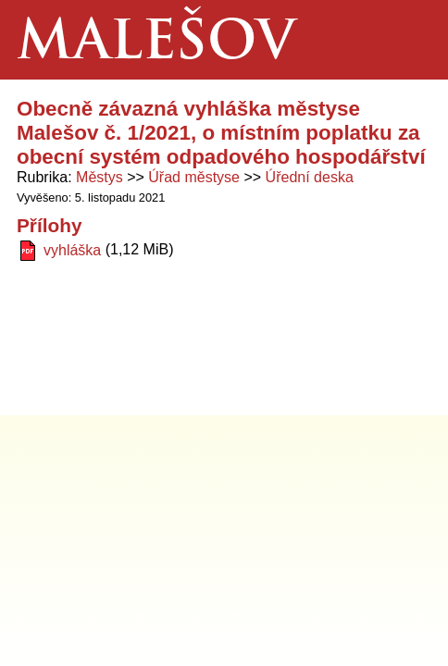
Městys (99, 177)
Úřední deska (310, 177)
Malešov (156, 44)
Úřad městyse (194, 177)
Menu (408, 39)
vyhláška (72, 250)
